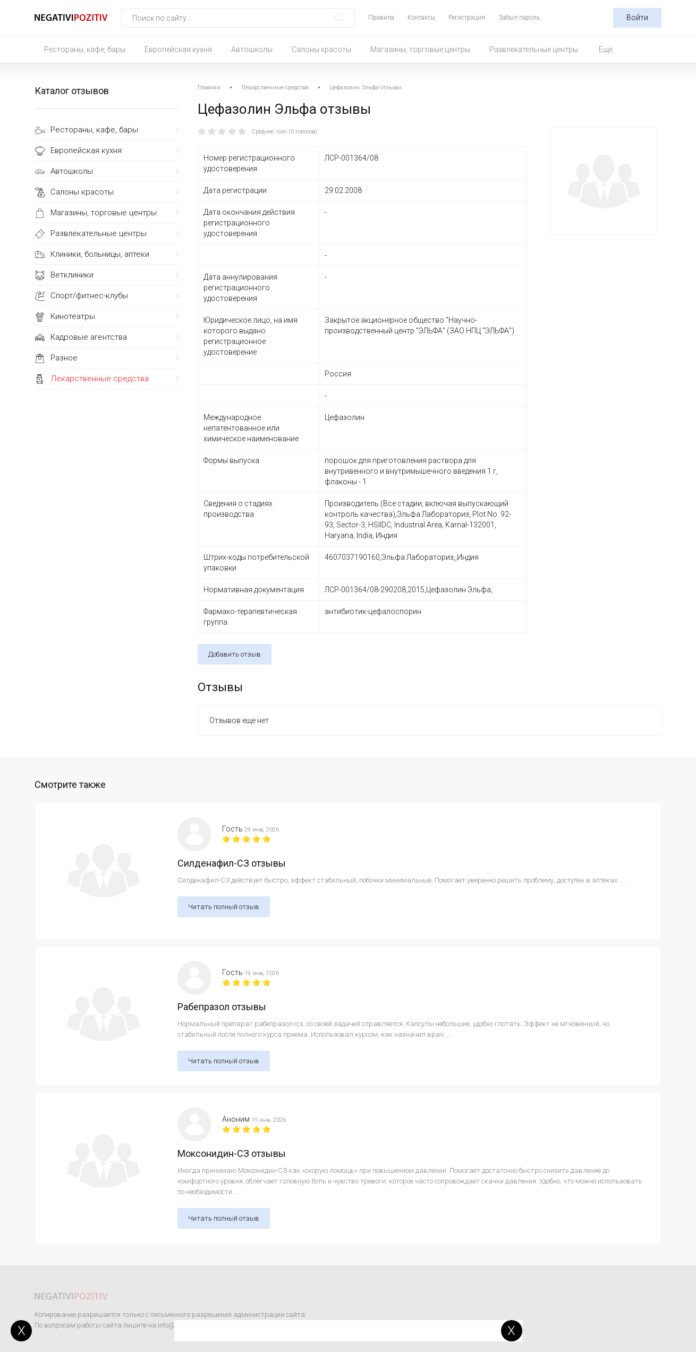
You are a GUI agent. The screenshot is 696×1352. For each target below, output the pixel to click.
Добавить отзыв (234, 654)
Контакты (421, 17)
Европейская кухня (178, 49)
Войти (637, 17)
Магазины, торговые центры (420, 49)
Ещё (606, 49)
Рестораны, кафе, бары (84, 49)
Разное (64, 358)
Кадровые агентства (88, 337)
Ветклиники (72, 275)
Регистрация (466, 17)
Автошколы (252, 49)
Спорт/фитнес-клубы (89, 295)
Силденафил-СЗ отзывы (231, 863)
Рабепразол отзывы (221, 1006)
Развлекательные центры (533, 49)
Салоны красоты (321, 49)
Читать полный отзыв (223, 907)
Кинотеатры (72, 316)
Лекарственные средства (99, 378)
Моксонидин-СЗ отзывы (231, 1153)
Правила (381, 17)
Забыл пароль (519, 17)
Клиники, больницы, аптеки (99, 254)
